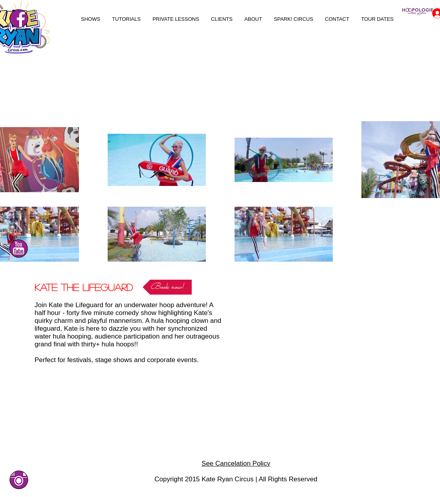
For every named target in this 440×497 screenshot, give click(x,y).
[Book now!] (167, 287)
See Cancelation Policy (236, 463)
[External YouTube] (316, 330)
